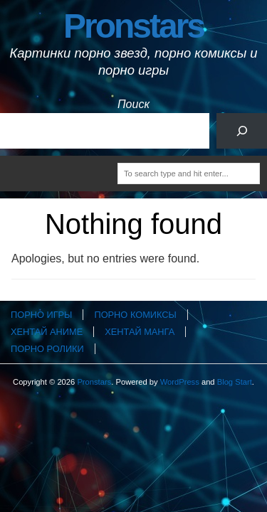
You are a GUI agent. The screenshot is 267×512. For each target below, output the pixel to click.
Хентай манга (139, 331)
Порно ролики (47, 348)
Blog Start (234, 382)
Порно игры (41, 314)
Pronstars (133, 26)
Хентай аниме (47, 331)
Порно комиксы (135, 314)
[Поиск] (241, 130)
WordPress (179, 382)
